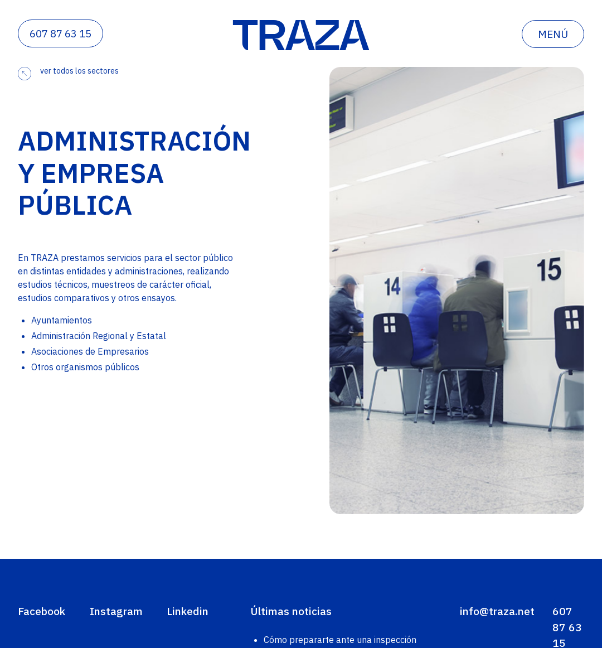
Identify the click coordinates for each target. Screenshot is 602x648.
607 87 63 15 (60, 33)
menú (553, 34)
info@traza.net (497, 611)
